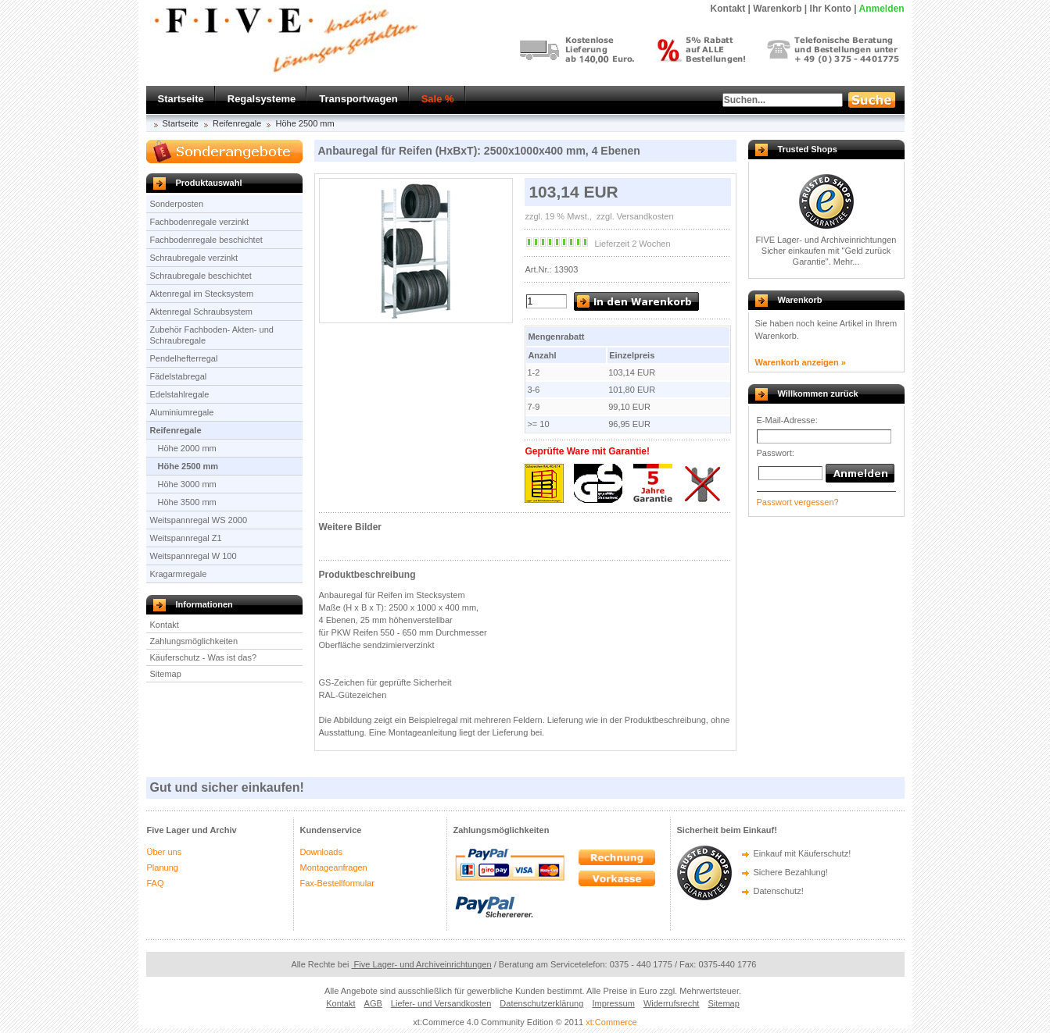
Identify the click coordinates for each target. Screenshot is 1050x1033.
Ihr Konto (830, 8)
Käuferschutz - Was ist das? (203, 657)
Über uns (164, 852)
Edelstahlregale (180, 394)
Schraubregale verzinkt (194, 257)
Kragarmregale (178, 574)
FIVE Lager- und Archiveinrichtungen (826, 239)
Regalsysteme (262, 99)
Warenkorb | (780, 8)
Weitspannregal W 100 (193, 556)
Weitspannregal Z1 (186, 538)
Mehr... (846, 261)
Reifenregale (237, 123)
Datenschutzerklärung (541, 1003)
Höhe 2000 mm (187, 448)
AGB (373, 1003)
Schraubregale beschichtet (201, 275)
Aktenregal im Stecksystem (202, 293)
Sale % (437, 99)
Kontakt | (731, 8)
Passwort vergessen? (798, 502)
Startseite (181, 99)
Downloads (321, 852)
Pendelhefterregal (184, 358)
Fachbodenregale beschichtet (206, 239)
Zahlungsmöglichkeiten (194, 641)
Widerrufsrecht (671, 1003)
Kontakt (164, 624)
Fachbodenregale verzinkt (199, 221)
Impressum (613, 1003)
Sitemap (165, 674)
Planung (162, 867)
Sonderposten (177, 203)
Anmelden (881, 8)
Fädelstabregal (178, 376)
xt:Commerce (611, 1022)
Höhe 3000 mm (187, 484)
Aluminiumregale (182, 412)
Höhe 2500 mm (304, 123)
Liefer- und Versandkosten (441, 1003)
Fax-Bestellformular (337, 883)
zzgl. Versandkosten (634, 216)
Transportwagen (358, 99)
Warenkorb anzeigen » (800, 362)
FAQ (155, 883)
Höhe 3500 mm (187, 502)
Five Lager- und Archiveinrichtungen (422, 964)
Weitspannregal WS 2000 (199, 520)
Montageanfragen (333, 867)
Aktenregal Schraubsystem (201, 311)
